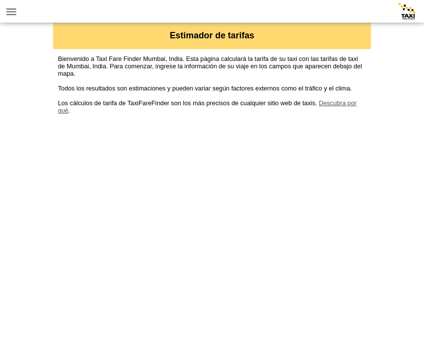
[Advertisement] (212, 183)
